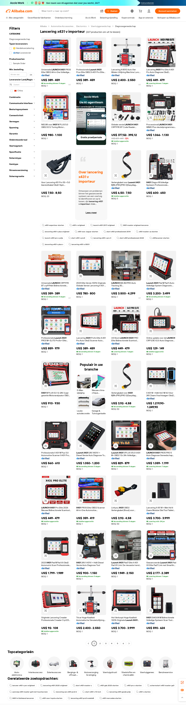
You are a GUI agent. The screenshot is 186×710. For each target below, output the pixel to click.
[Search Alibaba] (70, 11)
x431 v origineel (77, 225)
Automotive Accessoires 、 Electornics (69, 26)
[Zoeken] (112, 11)
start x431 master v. (82, 685)
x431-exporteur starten (53, 225)
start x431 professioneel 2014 (117, 231)
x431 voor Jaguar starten (86, 231)
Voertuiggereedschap (101, 26)
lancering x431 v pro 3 (101, 238)
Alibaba (43, 26)
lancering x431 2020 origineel (53, 685)
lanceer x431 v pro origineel (22, 685)
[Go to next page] (129, 643)
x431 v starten (143, 692)
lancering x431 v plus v (52, 244)
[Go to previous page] (88, 643)
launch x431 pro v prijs (52, 238)
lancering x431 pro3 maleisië (81, 698)
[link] (182, 682)
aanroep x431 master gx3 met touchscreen (28, 692)
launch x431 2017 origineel (102, 225)
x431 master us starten (147, 231)
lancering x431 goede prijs (119, 692)
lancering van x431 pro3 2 (65, 692)
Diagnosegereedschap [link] (125, 26)
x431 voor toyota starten (50, 698)
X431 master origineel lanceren (134, 225)
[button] (101, 11)
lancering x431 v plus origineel (55, 231)
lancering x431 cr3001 (79, 244)
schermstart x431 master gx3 (160, 685)
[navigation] (22, 335)
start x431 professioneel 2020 (130, 238)
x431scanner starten (159, 238)
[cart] (141, 11)
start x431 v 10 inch (91, 692)
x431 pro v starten (133, 685)
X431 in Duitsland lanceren (21, 698)
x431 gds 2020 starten (108, 685)
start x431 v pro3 (76, 238)
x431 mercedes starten (110, 698)
